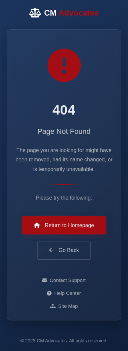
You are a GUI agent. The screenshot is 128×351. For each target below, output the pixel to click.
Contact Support (63, 280)
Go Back (64, 250)
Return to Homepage (64, 225)
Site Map (64, 306)
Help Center (64, 293)
